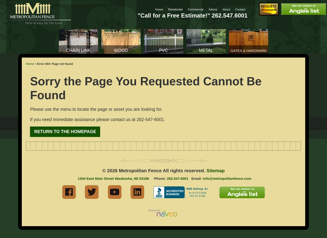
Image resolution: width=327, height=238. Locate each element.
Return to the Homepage (65, 131)
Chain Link (78, 50)
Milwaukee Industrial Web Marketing (163, 213)
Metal (206, 50)
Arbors (213, 9)
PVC (163, 50)
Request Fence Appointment (269, 9)
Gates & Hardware (248, 51)
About (226, 9)
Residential (175, 9)
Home (159, 9)
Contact (240, 9)
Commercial (195, 9)
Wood (121, 50)
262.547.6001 (230, 15)
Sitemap (215, 170)
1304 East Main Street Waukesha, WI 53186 (113, 178)
